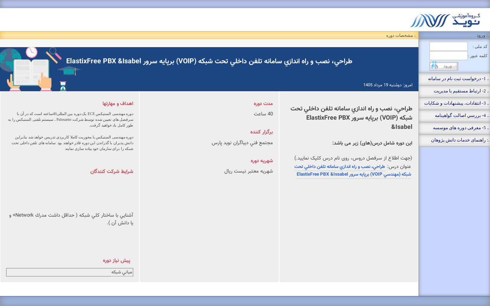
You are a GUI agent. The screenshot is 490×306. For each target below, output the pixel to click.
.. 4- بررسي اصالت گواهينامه (462, 115)
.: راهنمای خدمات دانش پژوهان (460, 140)
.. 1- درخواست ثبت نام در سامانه (458, 78)
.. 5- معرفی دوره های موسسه (461, 127)
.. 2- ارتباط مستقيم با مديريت (461, 91)
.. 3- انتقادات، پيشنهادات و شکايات (456, 103)
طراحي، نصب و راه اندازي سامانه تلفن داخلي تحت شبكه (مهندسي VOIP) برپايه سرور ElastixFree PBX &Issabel (352, 170)
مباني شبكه (121, 272)
